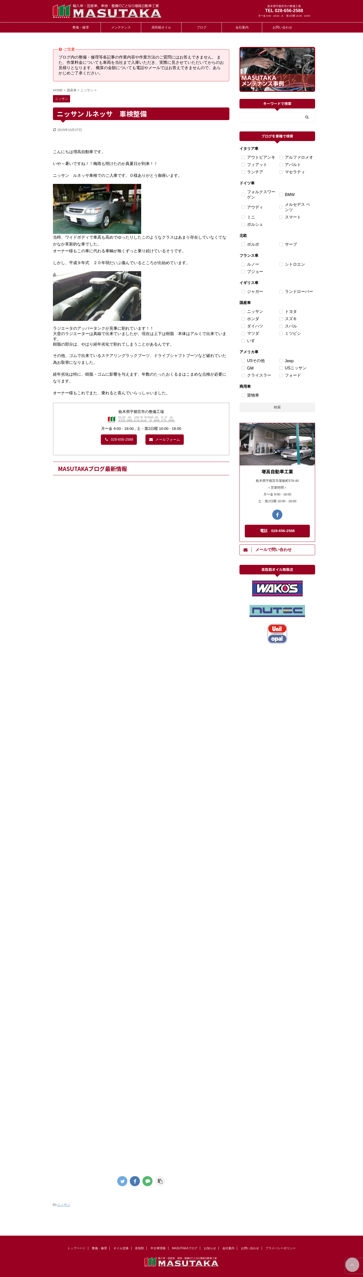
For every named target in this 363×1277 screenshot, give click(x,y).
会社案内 (242, 27)
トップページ (76, 1248)
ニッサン (63, 1205)
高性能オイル (161, 27)
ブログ (201, 27)
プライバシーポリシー (280, 1248)
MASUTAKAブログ (184, 1248)
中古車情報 (158, 1248)
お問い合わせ (282, 27)
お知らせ (210, 1248)
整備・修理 (80, 27)
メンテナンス (121, 27)
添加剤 (139, 1248)
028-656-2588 (119, 439)
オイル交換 (121, 1248)
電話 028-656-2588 (277, 531)
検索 (277, 407)
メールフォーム (164, 439)
